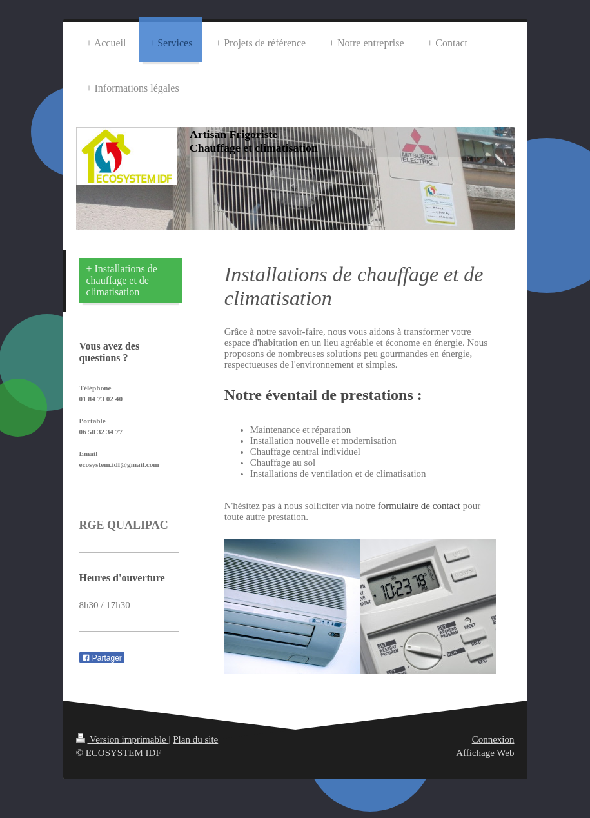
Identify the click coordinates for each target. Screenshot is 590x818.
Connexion (493, 739)
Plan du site (195, 739)
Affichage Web (485, 753)
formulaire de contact (419, 506)
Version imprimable (122, 739)
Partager (102, 658)
